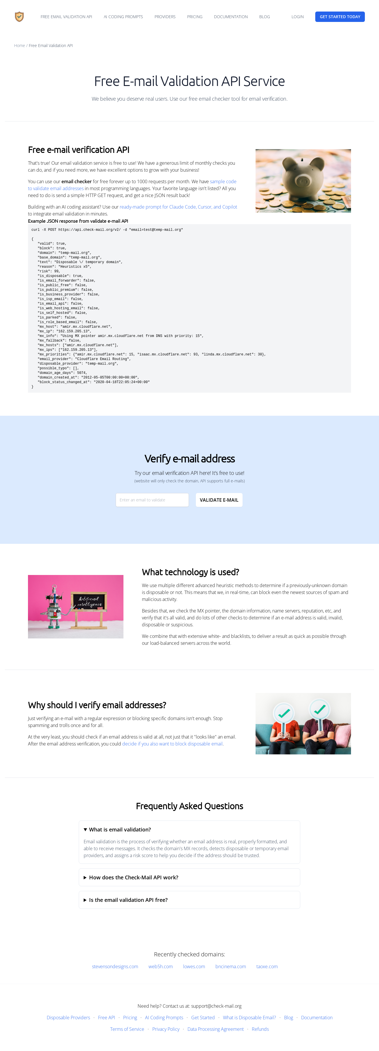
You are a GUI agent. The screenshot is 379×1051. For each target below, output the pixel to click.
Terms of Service (127, 1029)
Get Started (203, 1017)
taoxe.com (267, 966)
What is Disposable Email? (249, 1017)
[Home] (19, 17)
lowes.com (194, 966)
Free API (106, 1017)
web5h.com (161, 966)
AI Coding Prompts (123, 16)
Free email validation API (66, 16)
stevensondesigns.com (115, 966)
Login (298, 16)
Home (19, 45)
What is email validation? (120, 829)
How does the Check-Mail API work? (133, 877)
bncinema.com (230, 966)
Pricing (194, 16)
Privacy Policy (165, 1029)
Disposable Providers (68, 1017)
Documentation (231, 16)
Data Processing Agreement (215, 1029)
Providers (165, 16)
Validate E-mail (219, 500)
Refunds (260, 1029)
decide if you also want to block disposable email (172, 744)
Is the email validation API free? (128, 899)
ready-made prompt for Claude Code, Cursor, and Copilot (178, 207)
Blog (264, 16)
